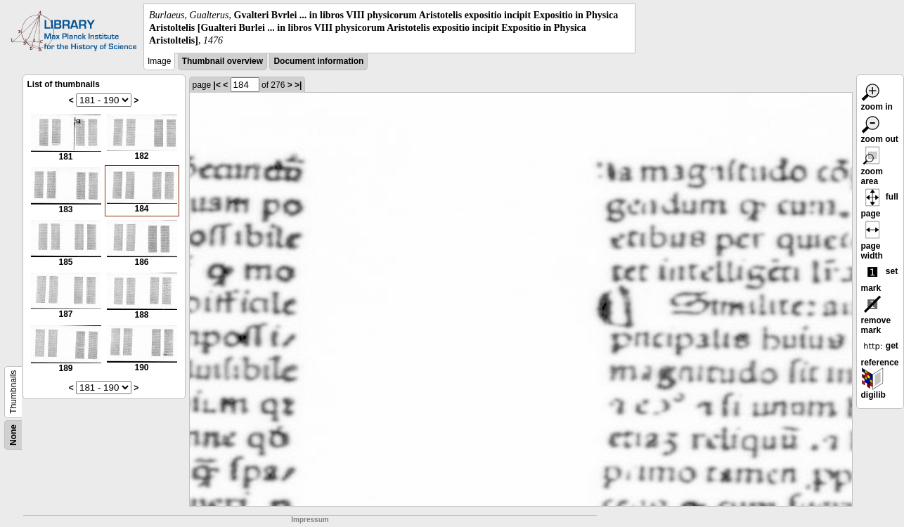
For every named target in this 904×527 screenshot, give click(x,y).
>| (298, 85)
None (13, 434)
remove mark (876, 317)
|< (217, 85)
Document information (318, 61)
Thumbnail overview (222, 61)
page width (872, 242)
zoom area (872, 168)
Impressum (309, 519)
